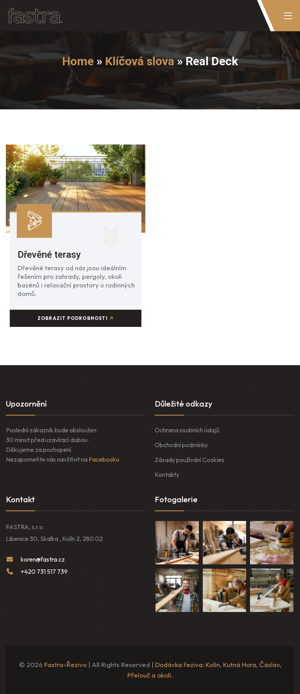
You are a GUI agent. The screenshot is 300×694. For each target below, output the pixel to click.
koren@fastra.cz (43, 559)
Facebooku (104, 459)
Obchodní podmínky (181, 445)
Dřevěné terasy (49, 254)
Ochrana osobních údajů (187, 430)
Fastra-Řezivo (65, 664)
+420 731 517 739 (44, 571)
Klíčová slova (139, 61)
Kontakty (167, 474)
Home (78, 61)
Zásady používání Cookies (189, 460)
